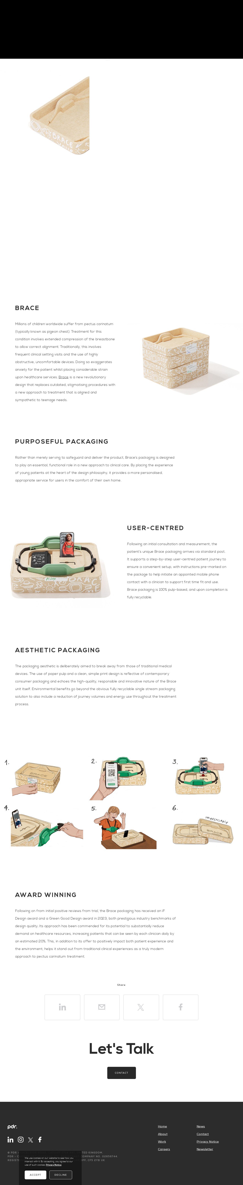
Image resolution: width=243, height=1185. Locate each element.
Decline (60, 1175)
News (201, 1126)
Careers (164, 1149)
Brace (64, 377)
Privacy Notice (208, 1141)
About (162, 1134)
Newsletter (205, 1149)
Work (162, 1141)
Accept (35, 1175)
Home (162, 1126)
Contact (121, 1073)
